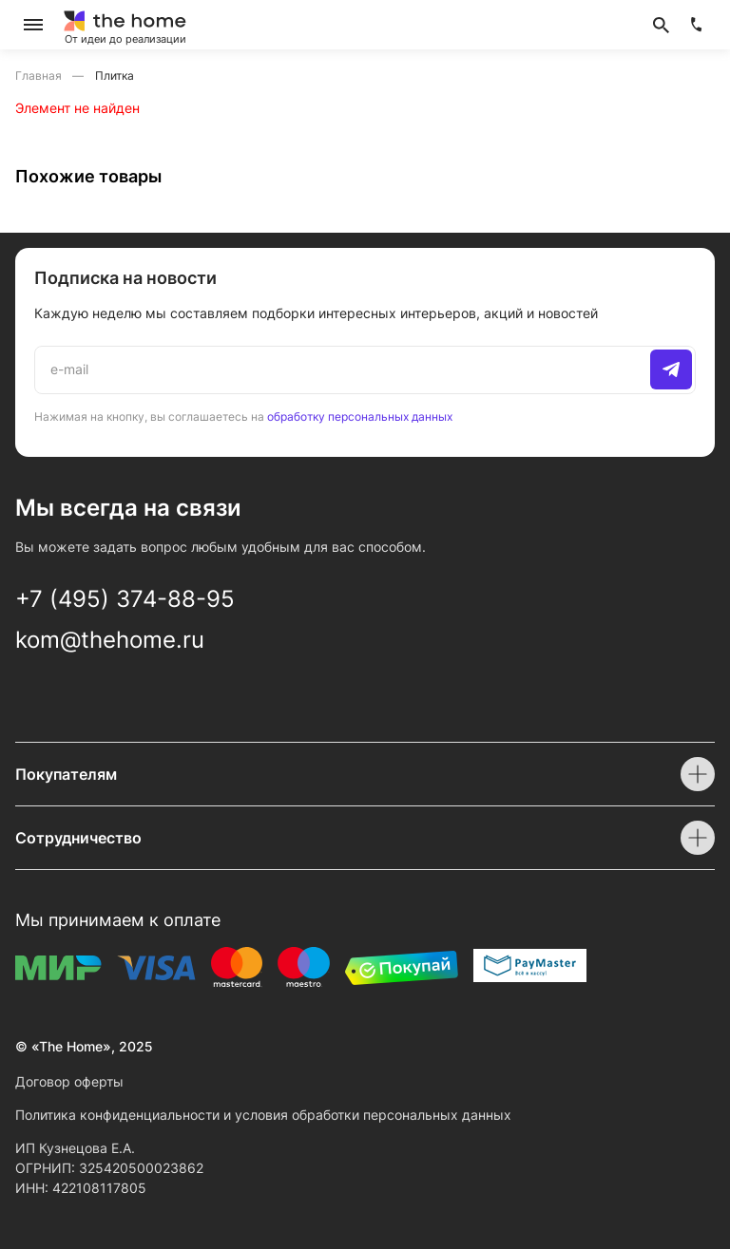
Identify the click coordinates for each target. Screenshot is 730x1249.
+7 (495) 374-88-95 (125, 599)
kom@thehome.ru (109, 639)
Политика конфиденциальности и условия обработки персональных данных (263, 1115)
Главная (40, 75)
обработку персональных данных (359, 416)
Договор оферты (69, 1081)
